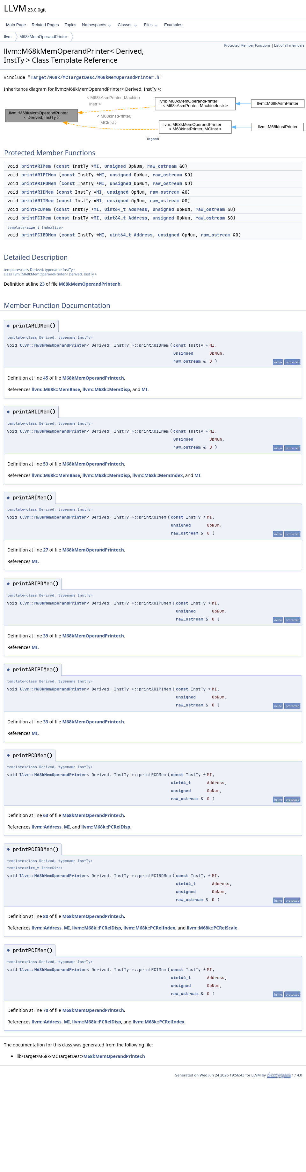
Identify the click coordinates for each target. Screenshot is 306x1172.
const (62, 166)
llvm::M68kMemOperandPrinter (53, 345)
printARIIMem (37, 201)
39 (45, 636)
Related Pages (45, 24)
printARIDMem (37, 192)
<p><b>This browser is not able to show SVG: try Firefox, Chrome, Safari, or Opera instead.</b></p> (155, 114)
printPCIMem (36, 218)
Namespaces (96, 24)
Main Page (16, 24)
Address (137, 209)
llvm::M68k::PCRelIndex (149, 928)
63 (45, 815)
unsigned (115, 166)
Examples (173, 24)
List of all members (289, 45)
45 (45, 378)
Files (150, 24)
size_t (32, 227)
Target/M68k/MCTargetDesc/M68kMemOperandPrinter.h (95, 77)
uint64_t (115, 209)
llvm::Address (47, 827)
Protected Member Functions (247, 45)
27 (45, 550)
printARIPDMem (38, 183)
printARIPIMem (38, 175)
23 (42, 284)
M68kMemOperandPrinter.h (89, 284)
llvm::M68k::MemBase (56, 389)
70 (45, 1010)
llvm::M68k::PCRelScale (212, 928)
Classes (127, 24)
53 (45, 464)
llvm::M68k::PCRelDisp (105, 827)
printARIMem (36, 166)
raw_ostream (162, 166)
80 (45, 916)
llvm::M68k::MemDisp (106, 389)
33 (45, 722)
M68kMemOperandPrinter (43, 36)
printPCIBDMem (38, 235)
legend (153, 139)
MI (96, 166)
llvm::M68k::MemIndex (157, 475)
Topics (70, 24)
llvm (7, 36)
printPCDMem (36, 209)
